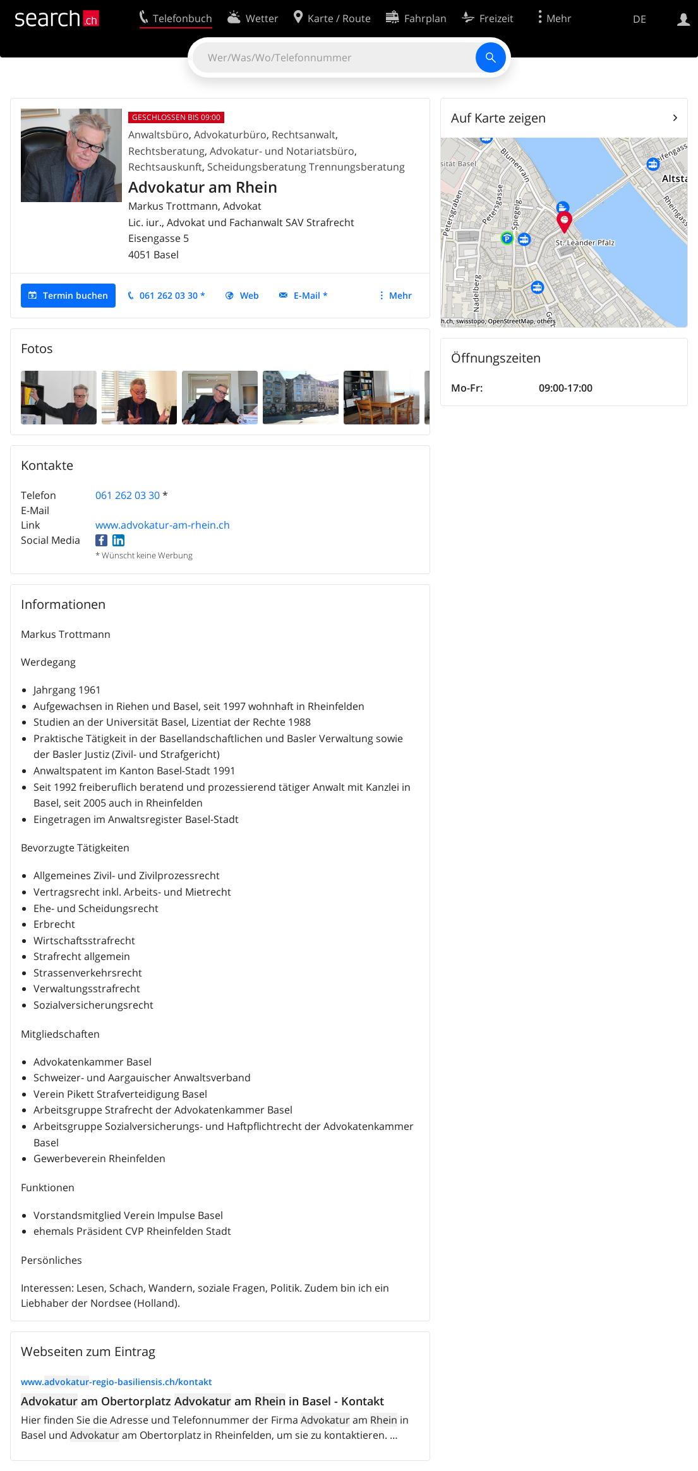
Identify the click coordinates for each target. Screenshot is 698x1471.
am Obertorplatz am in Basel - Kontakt (202, 1400)
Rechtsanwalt (303, 134)
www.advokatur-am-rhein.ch (162, 525)
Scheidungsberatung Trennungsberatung (306, 167)
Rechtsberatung (166, 151)
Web (249, 295)
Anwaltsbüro (158, 134)
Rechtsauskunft (165, 167)
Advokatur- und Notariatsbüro (282, 151)
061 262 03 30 (127, 495)
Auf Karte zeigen (498, 117)
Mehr (400, 295)
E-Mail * (311, 295)
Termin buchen (75, 295)
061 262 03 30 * (172, 295)
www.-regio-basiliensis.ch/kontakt (116, 1382)
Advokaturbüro (230, 134)
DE (639, 19)
